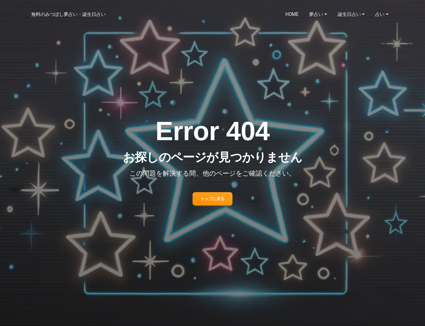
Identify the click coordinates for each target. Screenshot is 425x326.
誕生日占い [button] (349, 14)
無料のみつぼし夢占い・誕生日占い (68, 14)
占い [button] (379, 14)
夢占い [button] (316, 14)
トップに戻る (212, 198)
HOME (292, 14)
